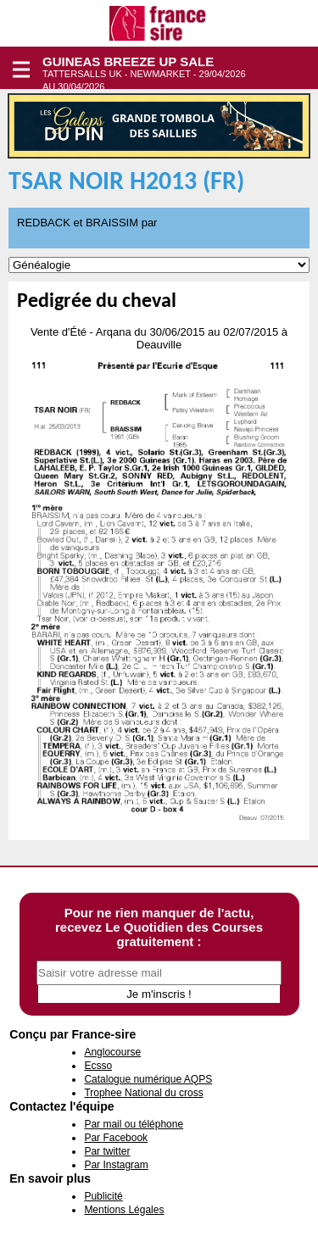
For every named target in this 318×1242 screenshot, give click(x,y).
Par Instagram (116, 1165)
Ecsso (98, 1066)
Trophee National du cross (143, 1093)
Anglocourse (112, 1052)
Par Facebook (116, 1138)
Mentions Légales (124, 1210)
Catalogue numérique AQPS (148, 1079)
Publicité (103, 1196)
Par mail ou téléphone (133, 1124)
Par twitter (107, 1151)
